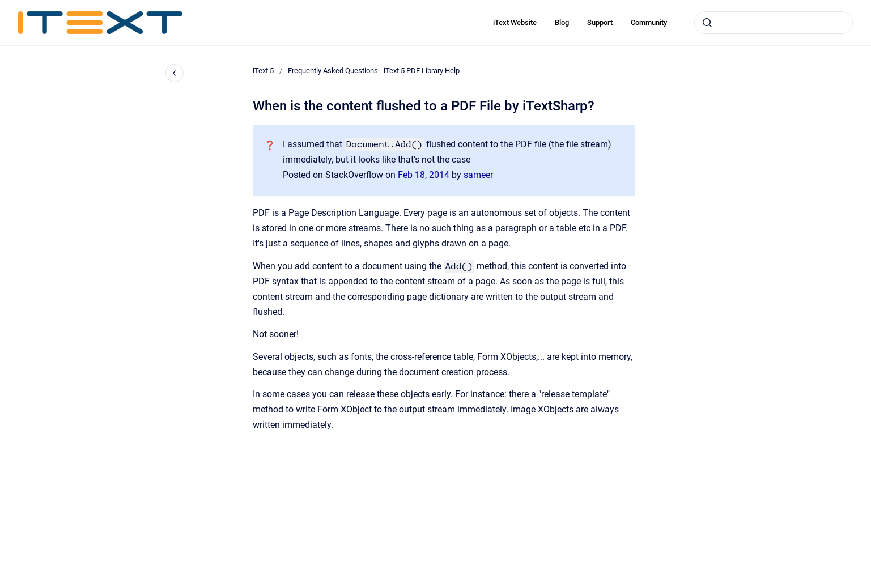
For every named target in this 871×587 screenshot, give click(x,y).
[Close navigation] (174, 73)
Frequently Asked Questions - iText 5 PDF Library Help (374, 70)
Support (600, 22)
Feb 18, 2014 (425, 174)
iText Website (515, 22)
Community (649, 22)
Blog (562, 22)
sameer (478, 174)
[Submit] (707, 23)
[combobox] (773, 22)
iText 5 (263, 70)
